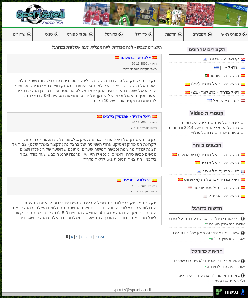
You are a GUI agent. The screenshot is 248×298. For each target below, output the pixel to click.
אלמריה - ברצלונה (135, 57)
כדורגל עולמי (202, 132)
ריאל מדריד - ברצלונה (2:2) (215, 92)
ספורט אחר (229, 132)
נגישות (230, 292)
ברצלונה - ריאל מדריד (220, 162)
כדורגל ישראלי (226, 127)
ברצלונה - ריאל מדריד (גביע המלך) (208, 154)
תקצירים (199, 34)
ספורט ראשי (231, 34)
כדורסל (111, 34)
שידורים (19, 34)
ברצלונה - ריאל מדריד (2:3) (215, 83)
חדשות (170, 34)
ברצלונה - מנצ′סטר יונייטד (216, 187)
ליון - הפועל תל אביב (221, 171)
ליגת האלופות (227, 122)
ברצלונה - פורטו (225, 75)
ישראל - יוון (229, 67)
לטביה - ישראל (226, 100)
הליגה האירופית (195, 122)
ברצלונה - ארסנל (224, 195)
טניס (49, 34)
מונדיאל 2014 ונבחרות (188, 127)
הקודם (99, 236)
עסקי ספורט (77, 34)
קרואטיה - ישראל (224, 59)
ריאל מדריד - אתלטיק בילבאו (127, 116)
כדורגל (141, 34)
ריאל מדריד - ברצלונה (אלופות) (211, 179)
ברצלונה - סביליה (136, 180)
